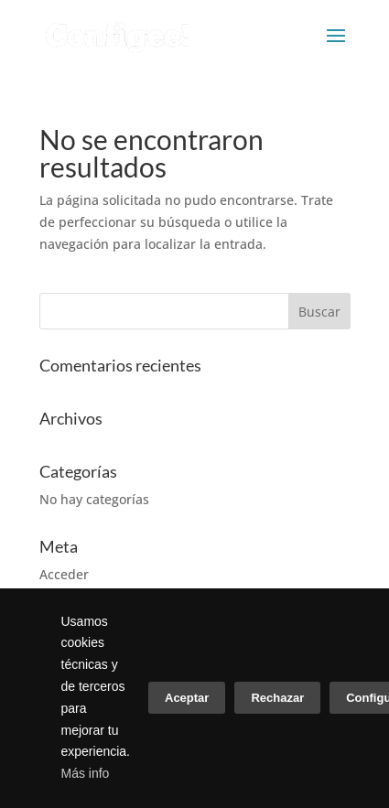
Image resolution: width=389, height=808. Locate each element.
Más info (85, 773)
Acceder (64, 574)
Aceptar (187, 698)
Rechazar (277, 698)
